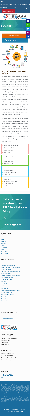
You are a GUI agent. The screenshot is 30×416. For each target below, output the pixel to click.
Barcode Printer (5, 301)
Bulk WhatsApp (5, 288)
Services (3, 243)
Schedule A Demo (12, 36)
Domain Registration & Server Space (10, 275)
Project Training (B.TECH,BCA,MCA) (10, 290)
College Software (6, 269)
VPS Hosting (4, 286)
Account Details (5, 254)
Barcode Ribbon (5, 307)
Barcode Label (5, 303)
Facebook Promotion (6, 279)
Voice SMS (4, 284)
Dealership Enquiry (8, 11)
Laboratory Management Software (10, 271)
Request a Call (10, 40)
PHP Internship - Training (7, 292)
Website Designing (6, 273)
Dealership (4, 247)
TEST (2, 377)
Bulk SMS (3, 281)
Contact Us (4, 251)
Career (3, 245)
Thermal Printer (5, 299)
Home (2, 239)
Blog (2, 249)
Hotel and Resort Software (8, 265)
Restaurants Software (7, 277)
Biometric (3, 297)
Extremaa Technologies (17, 411)
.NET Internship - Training (7, 294)
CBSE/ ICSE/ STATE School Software (10, 267)
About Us (3, 241)
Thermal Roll (4, 305)
